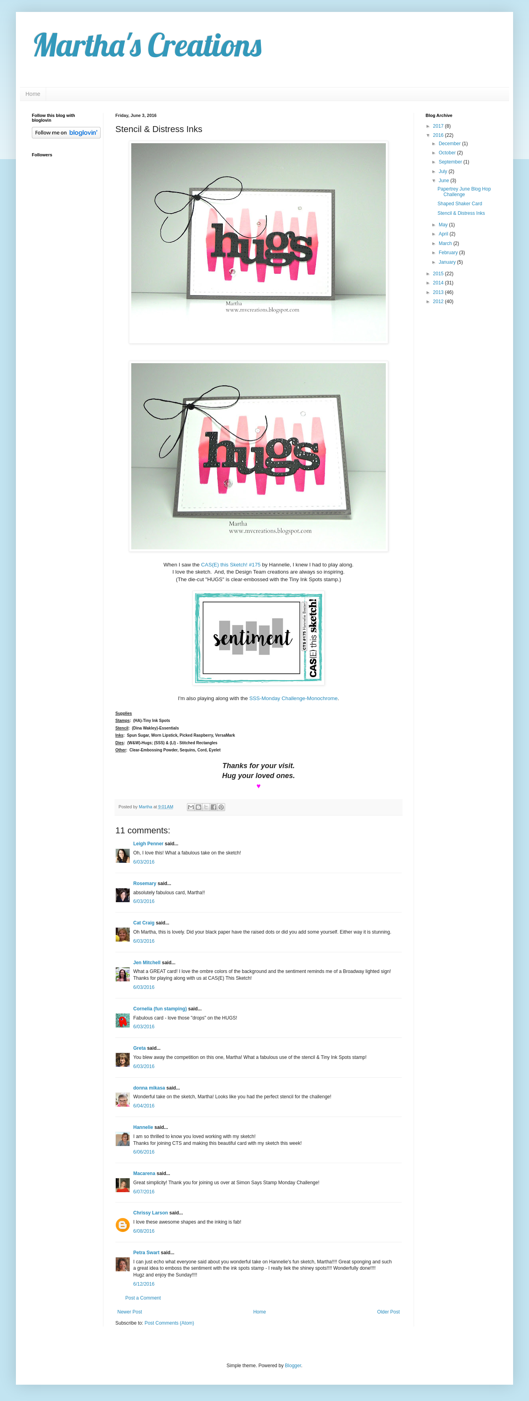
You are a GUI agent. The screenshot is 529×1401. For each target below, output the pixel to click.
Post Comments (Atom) (169, 1323)
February (449, 252)
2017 (439, 126)
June (444, 180)
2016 (439, 135)
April (444, 234)
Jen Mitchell (147, 962)
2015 (439, 273)
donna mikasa (149, 1088)
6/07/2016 (143, 1192)
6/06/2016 (143, 1152)
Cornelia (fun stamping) (160, 1009)
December (450, 143)
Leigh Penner (148, 843)
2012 (439, 301)
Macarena (144, 1173)
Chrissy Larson (150, 1213)
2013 (439, 292)
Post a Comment (143, 1298)
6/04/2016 (143, 1106)
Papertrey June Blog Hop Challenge (464, 191)
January (448, 262)
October (448, 153)
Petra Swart (146, 1252)
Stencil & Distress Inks (461, 213)
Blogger (293, 1365)
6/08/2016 (143, 1231)
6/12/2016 (143, 1284)
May (444, 225)
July (444, 171)
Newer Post (129, 1312)
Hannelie (143, 1127)
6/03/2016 (143, 862)
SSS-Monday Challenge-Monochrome (293, 698)
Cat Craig (143, 923)
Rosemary (144, 883)
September (451, 162)
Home (32, 94)
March (446, 243)
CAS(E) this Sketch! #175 (231, 565)
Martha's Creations (146, 44)
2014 (439, 283)
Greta (139, 1048)
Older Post (388, 1312)
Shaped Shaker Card (460, 203)
